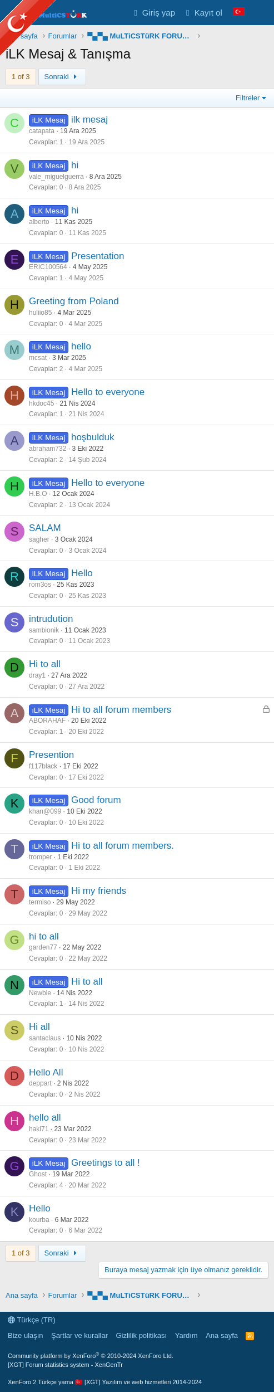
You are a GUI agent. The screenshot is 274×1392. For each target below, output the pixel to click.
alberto (39, 222)
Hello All (46, 1072)
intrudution (51, 619)
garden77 (43, 947)
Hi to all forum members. (122, 845)
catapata (41, 131)
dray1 (37, 675)
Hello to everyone (108, 392)
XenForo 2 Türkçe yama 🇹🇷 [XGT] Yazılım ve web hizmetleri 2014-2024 (105, 1382)
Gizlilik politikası (141, 1335)
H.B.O (38, 494)
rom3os (40, 584)
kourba (39, 1220)
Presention (51, 754)
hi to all (44, 936)
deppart (40, 1083)
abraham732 (47, 448)
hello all (45, 1117)
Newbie (40, 993)
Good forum (96, 800)
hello (81, 346)
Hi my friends (98, 890)
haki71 (38, 1129)
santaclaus (45, 1038)
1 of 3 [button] (21, 76)
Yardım (186, 1335)
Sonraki (62, 76)
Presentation (97, 256)
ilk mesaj (89, 119)
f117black (43, 766)
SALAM (45, 528)
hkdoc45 (41, 403)
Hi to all (45, 664)
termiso (40, 902)
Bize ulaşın (25, 1335)
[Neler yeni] (261, 12)
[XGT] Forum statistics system (65, 1364)
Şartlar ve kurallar (79, 1335)
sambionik (44, 630)
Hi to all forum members (121, 709)
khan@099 (45, 811)
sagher (39, 539)
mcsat (38, 358)
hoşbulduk (92, 437)
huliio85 (40, 313)
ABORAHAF (47, 720)
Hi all (39, 1026)
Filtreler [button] (248, 98)
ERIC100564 (48, 267)
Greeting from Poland (74, 301)
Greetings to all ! (105, 1162)
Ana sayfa (222, 1335)
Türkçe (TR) (32, 1320)
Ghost (38, 1174)
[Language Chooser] (239, 12)
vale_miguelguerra (56, 177)
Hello (82, 573)
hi (74, 165)
